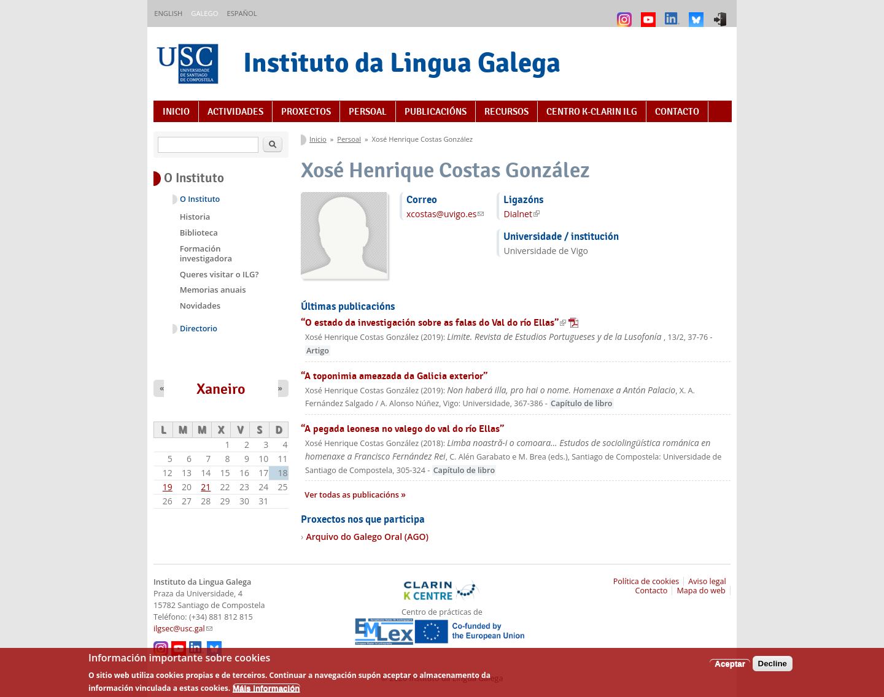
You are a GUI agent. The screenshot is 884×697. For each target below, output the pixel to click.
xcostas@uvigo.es (445, 214)
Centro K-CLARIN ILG (591, 111)
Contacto (677, 111)
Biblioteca (199, 232)
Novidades (200, 305)
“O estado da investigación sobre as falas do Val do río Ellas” (439, 322)
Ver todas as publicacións (352, 495)
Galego (204, 13)
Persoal (368, 111)
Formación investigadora (206, 253)
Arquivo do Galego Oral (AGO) (367, 536)
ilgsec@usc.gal (182, 628)
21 (206, 487)
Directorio (198, 328)
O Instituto (200, 199)
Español (242, 13)
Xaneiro (221, 389)
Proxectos (306, 111)
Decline (772, 667)
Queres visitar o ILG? (219, 274)
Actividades (235, 111)
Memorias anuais (213, 289)
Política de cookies (646, 581)
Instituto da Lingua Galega (401, 62)
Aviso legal (707, 581)
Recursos (506, 111)
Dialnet (521, 214)
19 (168, 487)
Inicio (176, 111)
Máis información (266, 691)
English (168, 13)
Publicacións (436, 111)
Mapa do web (701, 590)
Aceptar (730, 667)
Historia (195, 216)
